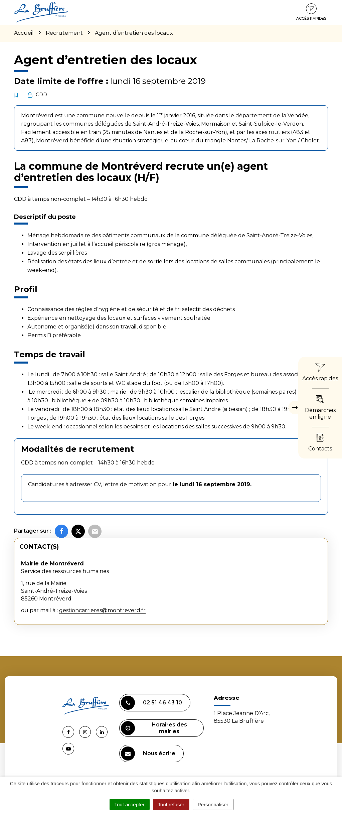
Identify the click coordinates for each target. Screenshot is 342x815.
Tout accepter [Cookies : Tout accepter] (130, 804)
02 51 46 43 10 (151, 703)
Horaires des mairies (154, 728)
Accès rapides (311, 12)
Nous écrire (148, 753)
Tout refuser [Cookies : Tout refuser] (171, 804)
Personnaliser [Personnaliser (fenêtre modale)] (213, 804)
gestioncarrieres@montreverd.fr (102, 610)
